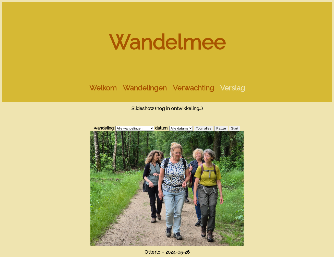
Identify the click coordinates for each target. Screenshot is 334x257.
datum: (161, 128)
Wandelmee (167, 42)
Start (234, 128)
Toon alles (203, 128)
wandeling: (104, 128)
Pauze (221, 128)
